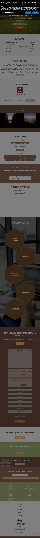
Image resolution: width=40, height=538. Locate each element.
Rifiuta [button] (28, 12)
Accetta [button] (35, 12)
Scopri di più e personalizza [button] (8, 12)
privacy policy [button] (10, 3)
